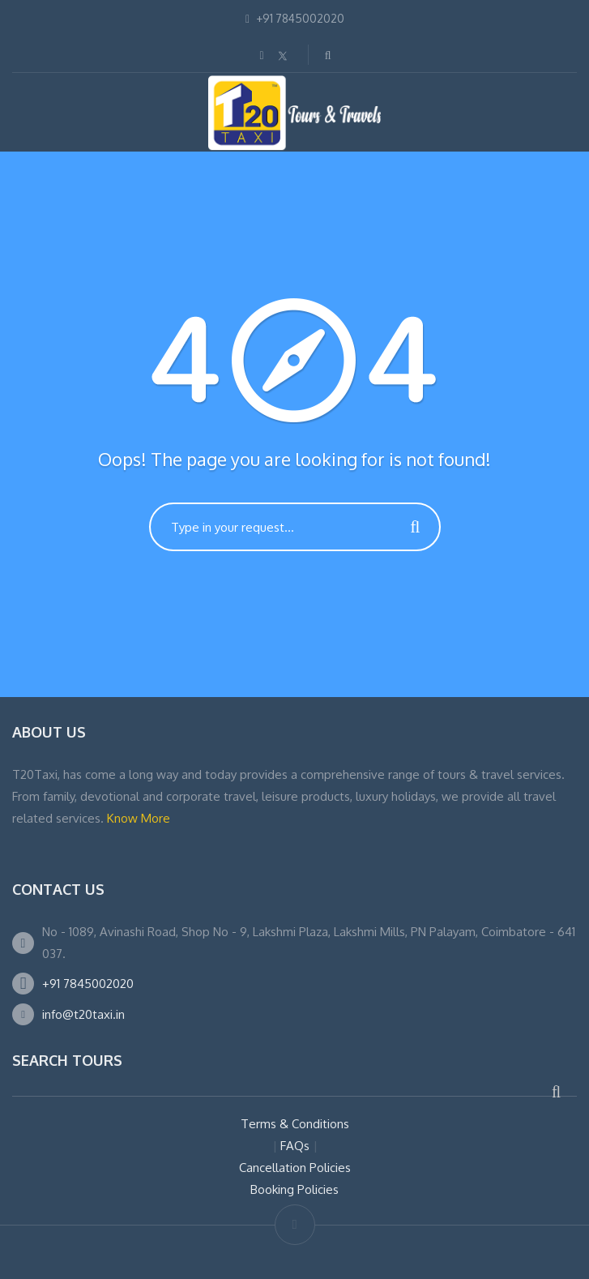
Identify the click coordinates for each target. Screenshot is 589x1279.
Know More (138, 818)
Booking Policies (294, 1189)
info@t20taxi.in (83, 1014)
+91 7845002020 (88, 983)
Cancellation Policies (295, 1167)
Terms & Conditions (295, 1123)
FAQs (294, 1145)
